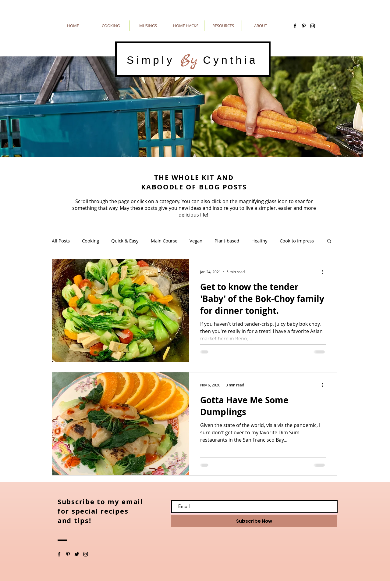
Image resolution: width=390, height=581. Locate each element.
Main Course (164, 241)
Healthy (259, 241)
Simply (153, 60)
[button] (329, 241)
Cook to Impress (297, 241)
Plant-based (226, 241)
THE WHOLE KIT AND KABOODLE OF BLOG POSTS (194, 182)
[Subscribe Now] (254, 521)
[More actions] (324, 271)
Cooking (90, 241)
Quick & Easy (125, 241)
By (188, 60)
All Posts (61, 241)
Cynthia (227, 60)
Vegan (196, 241)
